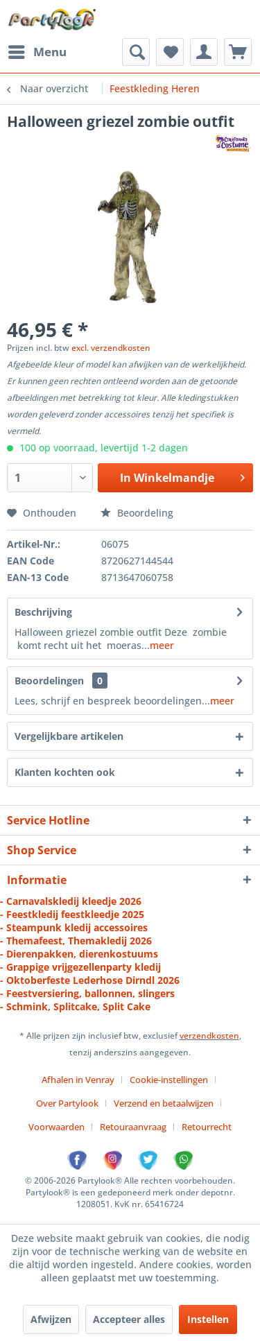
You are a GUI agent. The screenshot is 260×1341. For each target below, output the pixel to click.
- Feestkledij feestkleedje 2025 (72, 914)
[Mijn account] (204, 52)
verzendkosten (209, 1035)
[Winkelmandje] (238, 52)
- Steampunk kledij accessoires (74, 927)
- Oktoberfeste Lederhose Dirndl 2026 (90, 980)
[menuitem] (36, 52)
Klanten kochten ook (65, 772)
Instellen (208, 1319)
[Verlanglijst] (170, 52)
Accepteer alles (129, 1319)
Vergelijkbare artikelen (69, 736)
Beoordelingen (49, 680)
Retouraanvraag (133, 1127)
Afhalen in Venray (78, 1079)
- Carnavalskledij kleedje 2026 (70, 901)
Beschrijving (43, 611)
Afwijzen (51, 1319)
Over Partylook (67, 1103)
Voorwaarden (56, 1127)
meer (162, 645)
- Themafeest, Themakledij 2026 (76, 940)
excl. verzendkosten (110, 348)
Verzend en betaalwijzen (164, 1103)
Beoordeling (137, 512)
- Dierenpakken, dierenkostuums (79, 953)
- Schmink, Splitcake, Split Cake (75, 1006)
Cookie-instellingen (169, 1079)
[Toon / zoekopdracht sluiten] (136, 52)
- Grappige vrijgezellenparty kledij (80, 967)
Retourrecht (207, 1127)
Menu (37, 50)
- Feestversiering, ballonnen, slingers (87, 993)
